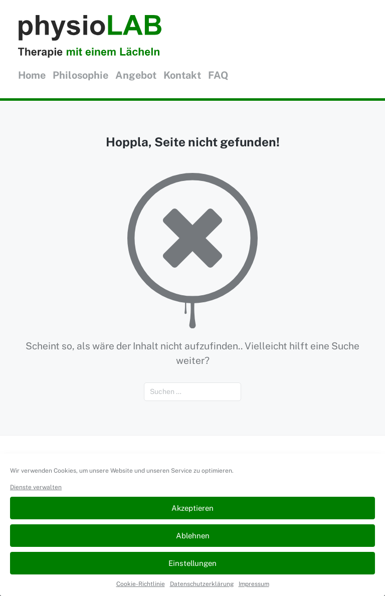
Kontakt (182, 75)
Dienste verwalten (36, 487)
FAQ (218, 75)
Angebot (135, 75)
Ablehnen (193, 535)
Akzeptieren (192, 508)
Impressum (254, 583)
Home (32, 75)
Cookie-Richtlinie (140, 583)
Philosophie (80, 75)
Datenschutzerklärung (202, 583)
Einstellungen (192, 563)
